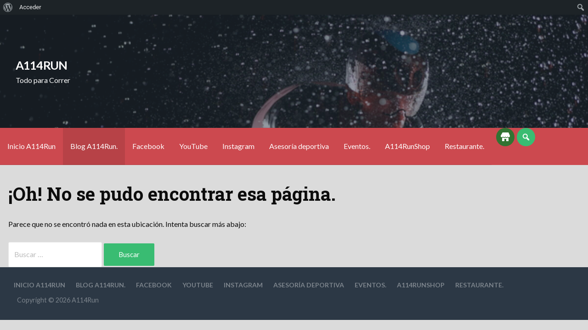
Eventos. (357, 146)
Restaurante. (464, 146)
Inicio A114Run (31, 146)
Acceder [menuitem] (30, 7)
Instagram (238, 146)
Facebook (148, 146)
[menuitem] (8, 7)
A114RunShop (407, 146)
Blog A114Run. (94, 146)
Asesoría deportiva (299, 146)
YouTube (193, 146)
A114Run (42, 65)
